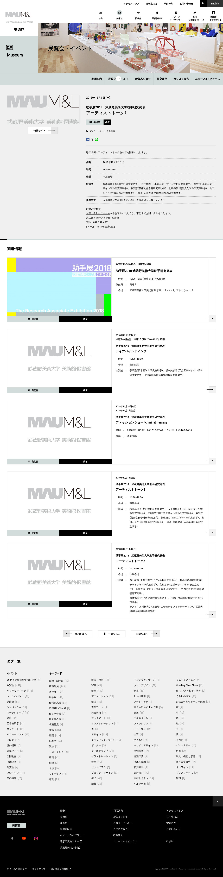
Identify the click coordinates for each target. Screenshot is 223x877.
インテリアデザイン (147, 679)
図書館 (63, 822)
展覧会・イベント (118, 79)
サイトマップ (38, 868)
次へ (76, 633)
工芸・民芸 (142, 728)
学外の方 (168, 3)
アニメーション (102, 696)
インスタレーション (104, 723)
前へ (146, 633)
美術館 (63, 816)
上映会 (13, 739)
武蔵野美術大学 (70, 847)
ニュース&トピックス (207, 79)
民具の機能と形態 (188, 756)
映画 (97, 690)
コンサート (15, 728)
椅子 (96, 778)
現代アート (99, 707)
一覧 (111, 633)
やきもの (141, 739)
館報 (180, 778)
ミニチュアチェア (187, 679)
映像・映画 (100, 679)
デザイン (99, 734)
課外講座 (14, 745)
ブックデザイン (145, 685)
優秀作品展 (58, 702)
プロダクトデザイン (104, 772)
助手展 (112, 131)
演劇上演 (14, 761)
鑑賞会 (12, 767)
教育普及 (162, 79)
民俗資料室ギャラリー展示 (193, 701)
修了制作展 (57, 713)
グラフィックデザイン (106, 739)
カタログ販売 (181, 79)
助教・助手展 (59, 680)
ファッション (143, 723)
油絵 (54, 746)
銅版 (53, 762)
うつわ (181, 739)
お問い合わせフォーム (98, 213)
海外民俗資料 (186, 761)
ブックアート (100, 718)
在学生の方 (151, 3)
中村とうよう (144, 778)
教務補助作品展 (59, 708)
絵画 (55, 735)
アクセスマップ (131, 3)
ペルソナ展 (142, 783)
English (170, 841)
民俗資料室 (66, 829)
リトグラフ (58, 773)
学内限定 (14, 778)
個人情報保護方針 (60, 868)
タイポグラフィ (102, 750)
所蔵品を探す (142, 79)
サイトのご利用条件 (17, 868)
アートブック (143, 701)
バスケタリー (186, 745)
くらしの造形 (186, 696)
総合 (62, 810)
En (215, 3)
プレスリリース (187, 772)
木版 (54, 768)
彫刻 (54, 779)
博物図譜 (141, 750)
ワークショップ (18, 712)
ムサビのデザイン (146, 745)
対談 (12, 718)
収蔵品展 (56, 724)
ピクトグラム (100, 767)
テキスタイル (143, 718)
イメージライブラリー (72, 835)
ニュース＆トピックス (125, 841)
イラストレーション (104, 756)
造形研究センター (71, 841)
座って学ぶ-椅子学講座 (190, 690)
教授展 (56, 691)
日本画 (55, 740)
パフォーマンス (18, 734)
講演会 (13, 701)
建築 (139, 712)
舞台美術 (98, 712)
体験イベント (16, 772)
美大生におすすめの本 (148, 707)
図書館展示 (15, 723)
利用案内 (97, 79)
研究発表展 (57, 719)
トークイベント (18, 696)
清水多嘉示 (142, 761)
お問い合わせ (186, 3)
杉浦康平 (141, 767)
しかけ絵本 (142, 696)
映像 (96, 701)
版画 (54, 757)
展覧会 (14, 685)
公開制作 (14, 756)
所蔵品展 (57, 686)
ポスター (98, 745)
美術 (55, 729)
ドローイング (59, 751)
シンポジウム (17, 707)
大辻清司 (141, 772)
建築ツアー (15, 750)
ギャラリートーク (98, 131)
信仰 (181, 750)
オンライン (185, 767)
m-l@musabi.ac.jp (106, 226)
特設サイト (44, 130)
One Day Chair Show (189, 685)
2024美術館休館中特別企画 (23, 679)
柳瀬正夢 (141, 756)
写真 (96, 685)
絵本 (139, 690)
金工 (138, 734)
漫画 (96, 761)
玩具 (96, 783)
